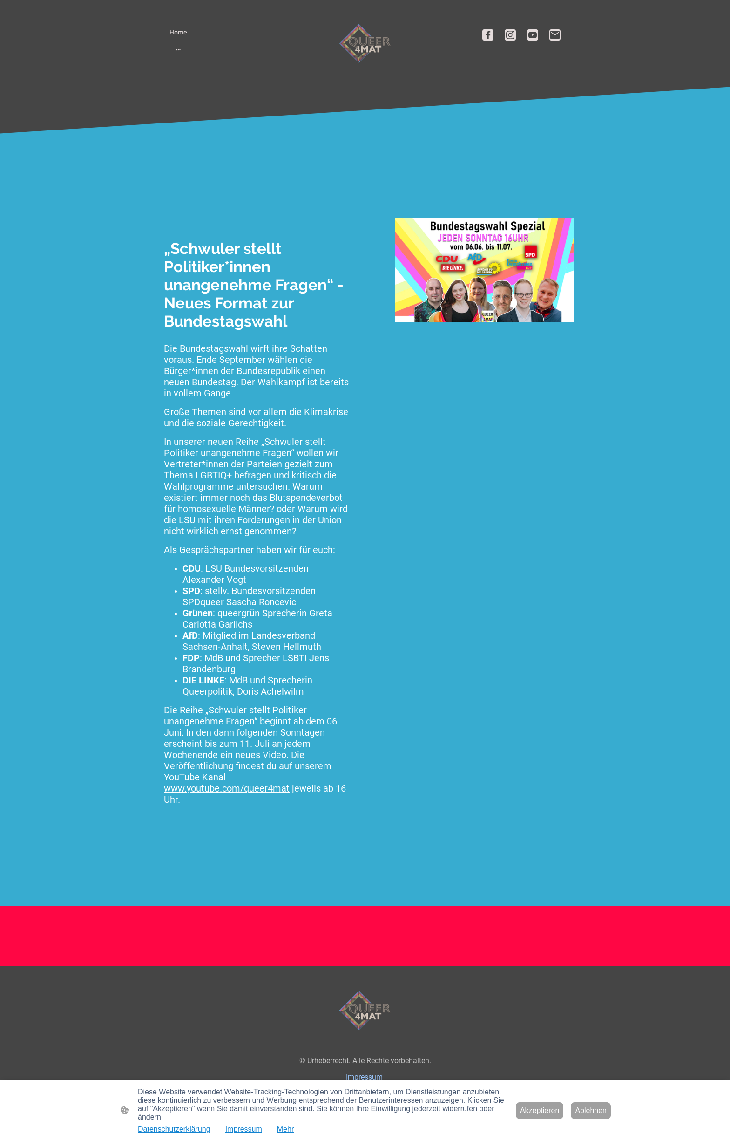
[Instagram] (510, 35)
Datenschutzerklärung (174, 1129)
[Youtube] (532, 35)
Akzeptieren (540, 1110)
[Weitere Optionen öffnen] (178, 49)
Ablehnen (591, 1110)
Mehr (285, 1129)
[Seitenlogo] (365, 43)
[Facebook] (487, 35)
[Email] (555, 35)
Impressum (365, 1077)
